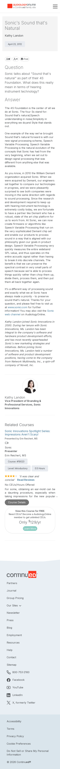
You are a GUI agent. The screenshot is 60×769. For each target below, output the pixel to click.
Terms (10, 728)
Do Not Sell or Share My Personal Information (28, 752)
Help (9, 650)
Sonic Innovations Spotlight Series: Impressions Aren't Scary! (27, 432)
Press (10, 620)
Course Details (17, 502)
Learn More (30, 528)
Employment (14, 635)
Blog (9, 627)
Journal (11, 590)
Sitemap (11, 664)
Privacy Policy (15, 736)
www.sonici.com (17, 307)
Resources (13, 642)
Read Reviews (26, 479)
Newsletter (13, 612)
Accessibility (14, 721)
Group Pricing (15, 598)
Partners (12, 583)
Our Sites (13, 605)
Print (24, 59)
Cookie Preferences (19, 743)
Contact (11, 657)
